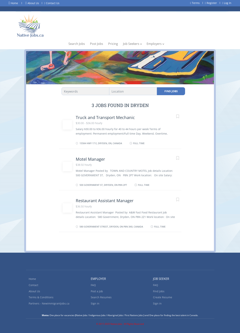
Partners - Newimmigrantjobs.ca (49, 303)
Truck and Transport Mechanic (105, 117)
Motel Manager (90, 159)
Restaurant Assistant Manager (105, 200)
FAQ (93, 285)
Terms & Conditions (41, 297)
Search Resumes (101, 297)
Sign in (95, 303)
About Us (32, 3)
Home (13, 3)
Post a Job (97, 291)
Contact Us (51, 3)
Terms (195, 3)
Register (211, 3)
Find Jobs (171, 91)
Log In (226, 3)
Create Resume (162, 297)
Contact (33, 285)
